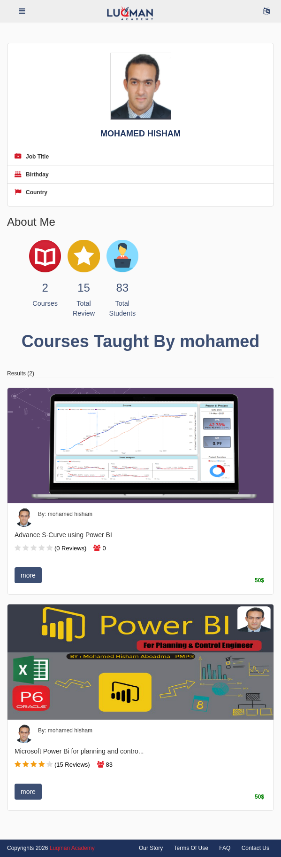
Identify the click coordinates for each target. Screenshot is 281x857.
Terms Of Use (191, 848)
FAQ (224, 848)
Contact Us (255, 848)
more (28, 575)
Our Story (151, 848)
